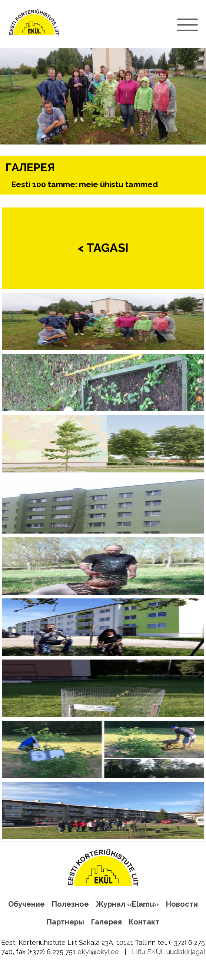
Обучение (26, 904)
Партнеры (65, 921)
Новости (182, 904)
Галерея (106, 921)
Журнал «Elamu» (127, 904)
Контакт (144, 921)
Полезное (70, 904)
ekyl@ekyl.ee (98, 952)
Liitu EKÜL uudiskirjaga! (168, 952)
